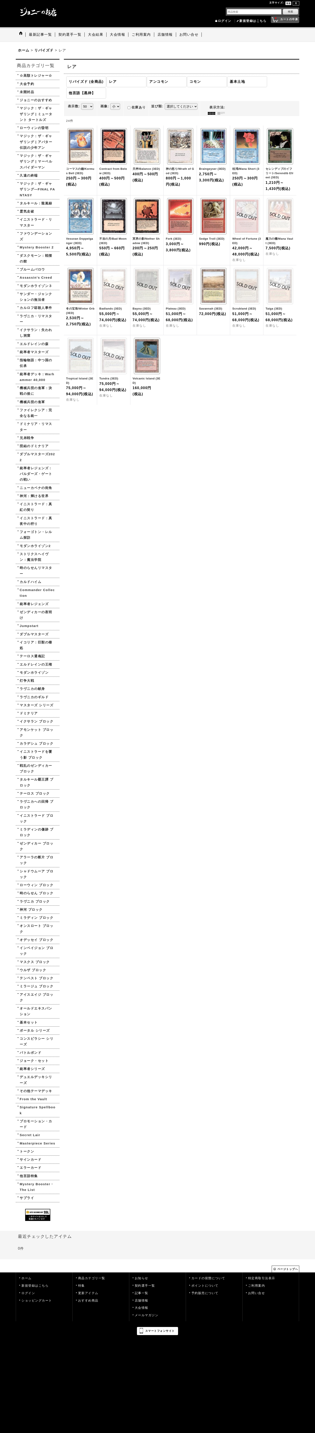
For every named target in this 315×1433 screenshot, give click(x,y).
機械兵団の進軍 (32, 402)
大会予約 (27, 84)
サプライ (27, 1198)
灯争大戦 (27, 680)
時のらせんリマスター (36, 570)
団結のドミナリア (34, 446)
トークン (27, 1151)
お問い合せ (256, 1293)
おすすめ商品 (88, 1300)
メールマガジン (147, 1315)
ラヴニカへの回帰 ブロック (36, 804)
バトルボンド (30, 1052)
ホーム (26, 1278)
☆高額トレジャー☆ (36, 75)
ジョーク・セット (34, 1061)
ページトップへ (287, 1269)
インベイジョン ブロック (36, 950)
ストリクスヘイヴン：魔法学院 (34, 557)
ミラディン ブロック (36, 917)
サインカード (30, 1159)
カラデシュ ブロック (36, 743)
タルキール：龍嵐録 (36, 203)
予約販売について (205, 1293)
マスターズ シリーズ (36, 705)
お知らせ (141, 1278)
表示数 (74, 106)
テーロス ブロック (35, 793)
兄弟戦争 (27, 438)
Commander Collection (37, 592)
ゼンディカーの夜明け (36, 615)
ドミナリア (29, 713)
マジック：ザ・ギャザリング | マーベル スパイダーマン (36, 161)
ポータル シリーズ (35, 1030)
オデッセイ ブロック (36, 940)
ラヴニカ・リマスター (36, 319)
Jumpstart (29, 626)
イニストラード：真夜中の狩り (36, 521)
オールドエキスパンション (36, 1011)
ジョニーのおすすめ (36, 100)
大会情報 (141, 1307)
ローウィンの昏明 (34, 128)
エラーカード (30, 1167)
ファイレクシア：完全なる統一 (36, 413)
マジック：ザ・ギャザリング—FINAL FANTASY (37, 189)
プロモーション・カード (36, 1124)
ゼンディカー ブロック (36, 846)
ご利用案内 (256, 1285)
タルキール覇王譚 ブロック (36, 782)
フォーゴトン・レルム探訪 (36, 534)
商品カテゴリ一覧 (91, 1278)
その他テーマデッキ (36, 1091)
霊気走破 (27, 211)
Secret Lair (30, 1135)
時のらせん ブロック (36, 893)
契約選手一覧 (145, 1285)
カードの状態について (208, 1278)
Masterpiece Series (37, 1143)
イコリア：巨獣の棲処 (36, 645)
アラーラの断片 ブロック (36, 860)
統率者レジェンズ (34, 604)
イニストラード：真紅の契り (36, 507)
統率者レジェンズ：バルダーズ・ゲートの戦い (36, 474)
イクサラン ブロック (36, 721)
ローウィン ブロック (36, 885)
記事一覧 (141, 1293)
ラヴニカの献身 (32, 689)
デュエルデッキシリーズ (36, 1079)
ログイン (224, 21)
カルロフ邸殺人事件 (36, 308)
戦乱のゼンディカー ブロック (36, 768)
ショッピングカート (36, 1300)
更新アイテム (88, 1293)
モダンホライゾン (34, 672)
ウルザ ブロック (33, 970)
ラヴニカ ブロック (35, 901)
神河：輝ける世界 (34, 496)
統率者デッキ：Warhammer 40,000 (37, 377)
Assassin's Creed (36, 277)
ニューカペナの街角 (36, 488)
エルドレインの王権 (36, 664)
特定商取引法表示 (261, 1278)
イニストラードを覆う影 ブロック (36, 754)
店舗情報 (141, 1300)
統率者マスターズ (34, 352)
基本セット (29, 1022)
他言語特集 (29, 1176)
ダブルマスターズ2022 (37, 457)
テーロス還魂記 (32, 656)
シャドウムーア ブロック (36, 874)
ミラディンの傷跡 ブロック (36, 832)
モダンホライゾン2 (35, 546)
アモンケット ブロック (36, 732)
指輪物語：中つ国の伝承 (36, 363)
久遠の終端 (29, 175)
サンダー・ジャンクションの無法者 (36, 296)
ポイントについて (205, 1285)
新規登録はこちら (252, 21)
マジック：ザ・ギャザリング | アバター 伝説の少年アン (36, 141)
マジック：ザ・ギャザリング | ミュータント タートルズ (36, 114)
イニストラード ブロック (36, 818)
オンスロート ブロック (36, 928)
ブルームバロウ (32, 269)
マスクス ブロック (35, 962)
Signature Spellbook (38, 1110)
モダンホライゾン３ (36, 286)
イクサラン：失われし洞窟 (36, 332)
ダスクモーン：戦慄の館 (36, 258)
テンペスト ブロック (36, 978)
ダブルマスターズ (34, 634)
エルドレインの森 (34, 344)
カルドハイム (30, 582)
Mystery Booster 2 (37, 247)
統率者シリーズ (32, 1069)
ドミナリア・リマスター (36, 426)
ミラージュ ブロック (36, 986)
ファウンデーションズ (36, 236)
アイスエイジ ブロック (36, 997)
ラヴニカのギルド (34, 697)
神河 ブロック (31, 909)
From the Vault (33, 1099)
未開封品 (27, 92)
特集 (81, 1285)
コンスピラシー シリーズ (36, 1041)
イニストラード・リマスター (36, 222)
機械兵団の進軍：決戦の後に (36, 390)
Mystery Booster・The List (37, 1187)
